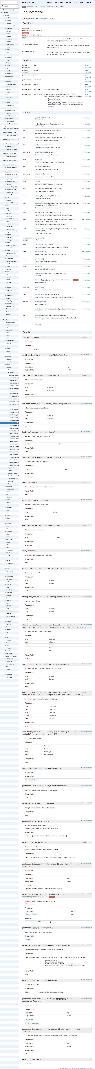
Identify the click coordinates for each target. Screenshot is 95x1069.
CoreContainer (10, 121)
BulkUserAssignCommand (16, 380)
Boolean (8, 20)
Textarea (8, 63)
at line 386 (89, 802)
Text (7, 60)
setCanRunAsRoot (40, 294)
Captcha (8, 356)
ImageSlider (9, 226)
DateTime (9, 28)
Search (8, 242)
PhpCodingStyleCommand (16, 428)
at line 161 (89, 375)
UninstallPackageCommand (17, 460)
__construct (38, 118)
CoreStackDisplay (11, 135)
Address (8, 18)
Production (9, 592)
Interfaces (68, 2)
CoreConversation (11, 124)
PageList (8, 234)
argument (38, 152)
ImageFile (9, 39)
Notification (9, 582)
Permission (9, 590)
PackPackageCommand (16, 425)
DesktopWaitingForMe (9, 179)
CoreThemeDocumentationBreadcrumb (14, 139)
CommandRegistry (13, 473)
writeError (38, 280)
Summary (9, 619)
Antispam (9, 324)
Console (8, 367)
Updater (8, 629)
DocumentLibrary (11, 181)
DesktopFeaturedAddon (9, 160)
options (37, 181)
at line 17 (90, 1059)
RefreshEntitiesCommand (16, 433)
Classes (49, 2)
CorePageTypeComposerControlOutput (14, 128)
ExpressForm (10, 192)
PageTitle (9, 237)
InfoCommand (13, 407)
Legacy (8, 560)
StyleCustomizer (10, 616)
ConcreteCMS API (27, 2)
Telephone (9, 57)
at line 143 (89, 354)
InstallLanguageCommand (16, 412)
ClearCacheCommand (15, 383)
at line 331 (89, 692)
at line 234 (89, 499)
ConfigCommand (14, 388)
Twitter (8, 92)
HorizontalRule (10, 218)
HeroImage (9, 216)
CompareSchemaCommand (17, 385)
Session (8, 603)
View (7, 645)
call (36, 130)
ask (36, 196)
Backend (8, 277)
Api (7, 274)
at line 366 (89, 785)
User (7, 635)
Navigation (9, 579)
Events (8, 515)
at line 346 (89, 731)
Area (7, 332)
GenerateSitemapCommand (17, 404)
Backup (8, 343)
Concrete (5, 12)
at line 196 (89, 431)
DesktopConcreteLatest (9, 153)
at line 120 (89, 336)
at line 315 (89, 663)
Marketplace (9, 571)
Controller (7, 271)
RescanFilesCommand (15, 438)
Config (8, 364)
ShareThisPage (10, 245)
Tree (7, 627)
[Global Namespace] (8, 10)
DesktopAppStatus (11, 149)
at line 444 (89, 893)
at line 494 (89, 944)
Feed (7, 309)
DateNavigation (10, 146)
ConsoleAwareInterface (14, 476)
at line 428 (89, 863)
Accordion (9, 97)
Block (6, 94)
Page (7, 587)
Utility (7, 637)
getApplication (39, 238)
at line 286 (89, 596)
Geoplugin (9, 653)
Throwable (65, 280)
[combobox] (9, 6)
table (36, 229)
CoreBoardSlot (10, 118)
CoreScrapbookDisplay (9, 132)
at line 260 (89, 550)
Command (9, 359)
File (7, 205)
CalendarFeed (10, 306)
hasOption (38, 166)
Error (7, 513)
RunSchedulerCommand (16, 444)
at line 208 (89, 456)
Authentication (9, 76)
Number (8, 41)
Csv (7, 494)
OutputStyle (11, 481)
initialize (37, 273)
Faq (7, 197)
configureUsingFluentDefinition (44, 244)
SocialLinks (9, 55)
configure (37, 324)
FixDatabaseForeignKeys (16, 396)
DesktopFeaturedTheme (10, 165)
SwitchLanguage (11, 253)
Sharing (8, 605)
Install (7, 311)
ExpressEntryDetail (11, 187)
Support (8, 621)
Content (8, 113)
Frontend (8, 287)
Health (8, 542)
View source (50, 19)
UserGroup (9, 71)
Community (9, 79)
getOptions (38, 266)
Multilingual (9, 576)
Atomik (8, 669)
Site (7, 52)
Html (7, 221)
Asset (8, 335)
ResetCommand (13, 441)
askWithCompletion (40, 203)
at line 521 (89, 979)
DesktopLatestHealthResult (10, 172)
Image (8, 224)
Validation (9, 640)
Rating (8, 47)
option (37, 174)
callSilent (37, 137)
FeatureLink (9, 203)
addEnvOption (39, 287)
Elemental (9, 677)
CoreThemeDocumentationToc (11, 144)
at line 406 (89, 820)
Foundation (9, 537)
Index (82, 2)
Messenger (9, 574)
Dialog (8, 279)
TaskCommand (13, 454)
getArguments (39, 259)
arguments (38, 159)
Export (8, 518)
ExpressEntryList (11, 189)
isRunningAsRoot (40, 301)
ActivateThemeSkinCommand (17, 377)
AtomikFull (9, 661)
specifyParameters (40, 251)
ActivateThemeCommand (16, 375)
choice (37, 219)
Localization (9, 563)
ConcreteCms (10, 362)
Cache (8, 351)
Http (7, 547)
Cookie (8, 491)
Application (9, 330)
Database (9, 497)
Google (8, 89)
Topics (8, 65)
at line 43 (90, 1028)
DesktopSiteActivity (11, 174)
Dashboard (9, 674)
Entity (8, 510)
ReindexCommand (14, 436)
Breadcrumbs (10, 105)
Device (8, 502)
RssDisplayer (10, 240)
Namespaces (59, 2)
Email (8, 33)
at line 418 (89, 842)
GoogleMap (9, 213)
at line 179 (89, 403)
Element (8, 282)
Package (8, 584)
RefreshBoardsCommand (16, 431)
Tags (7, 256)
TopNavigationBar (11, 261)
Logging (8, 566)
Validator (8, 643)
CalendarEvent (10, 26)
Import (8, 552)
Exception (59, 280)
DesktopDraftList (11, 156)
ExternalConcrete (11, 84)
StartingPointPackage (11, 656)
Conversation (10, 489)
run (36, 124)
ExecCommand (13, 393)
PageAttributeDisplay (12, 232)
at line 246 (89, 525)
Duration (8, 31)
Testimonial (9, 258)
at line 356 (89, 767)
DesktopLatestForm (11, 167)
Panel (8, 293)
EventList (8, 184)
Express (8, 36)
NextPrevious (10, 229)
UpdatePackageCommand (16, 465)
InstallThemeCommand (15, 417)
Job (7, 558)
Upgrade (8, 317)
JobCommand (13, 423)
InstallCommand (13, 409)
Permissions (9, 295)
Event (8, 285)
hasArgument (39, 145)
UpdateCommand (14, 462)
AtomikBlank (9, 658)
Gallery (8, 210)
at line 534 (89, 998)
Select (8, 49)
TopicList (8, 264)
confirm (37, 188)
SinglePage (9, 301)
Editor (8, 505)
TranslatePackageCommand (17, 457)
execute (37, 315)
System (8, 624)
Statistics (8, 613)
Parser (9, 484)
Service (8, 600)
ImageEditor (9, 550)
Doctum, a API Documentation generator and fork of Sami (78, 1068)
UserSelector (10, 73)
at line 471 (89, 927)
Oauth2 (8, 314)
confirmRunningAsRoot (42, 309)
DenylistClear (13, 391)
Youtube (8, 269)
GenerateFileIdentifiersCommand (18, 399)
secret (37, 212)
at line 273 (89, 567)
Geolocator (9, 539)
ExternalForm (10, 195)
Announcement (10, 322)
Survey (8, 250)
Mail (7, 568)
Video (8, 266)
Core (6, 319)
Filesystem (9, 531)
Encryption (9, 507)
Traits (75, 2)
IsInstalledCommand (15, 420)
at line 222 (89, 482)
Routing (8, 595)
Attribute (7, 15)
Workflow (8, 303)
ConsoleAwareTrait (13, 478)
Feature (8, 200)
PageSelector (10, 44)
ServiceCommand (14, 449)
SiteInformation (10, 611)
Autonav (8, 100)
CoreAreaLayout (10, 116)
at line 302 (89, 624)
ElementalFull (10, 664)
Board (8, 102)
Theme (7, 666)
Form (7, 208)
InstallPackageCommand (16, 415)
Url (7, 68)
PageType (9, 290)
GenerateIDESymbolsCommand (18, 401)
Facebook (9, 86)
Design (8, 499)
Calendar (8, 23)
